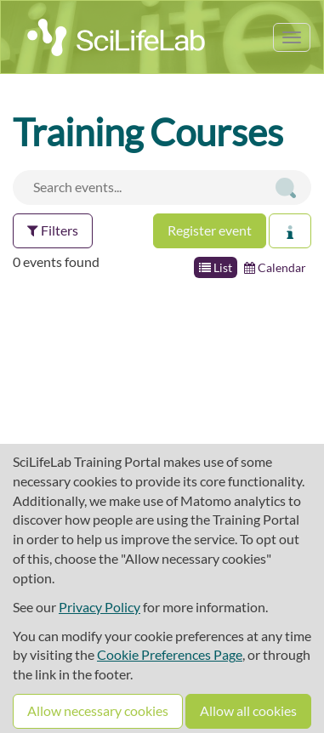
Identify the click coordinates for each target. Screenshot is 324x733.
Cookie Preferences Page (169, 654)
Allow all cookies (248, 710)
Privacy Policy (99, 607)
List (215, 267)
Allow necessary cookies (97, 710)
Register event (210, 230)
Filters (52, 230)
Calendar (275, 267)
